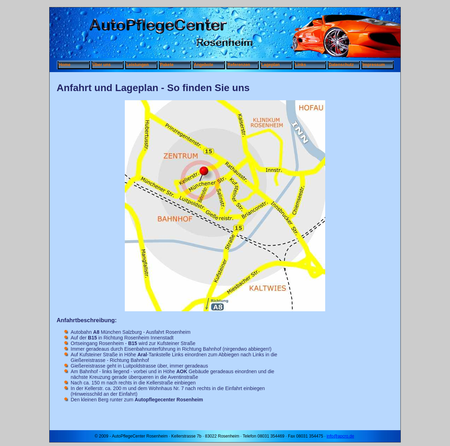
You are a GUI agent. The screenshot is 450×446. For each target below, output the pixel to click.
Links (300, 64)
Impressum (373, 64)
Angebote (203, 64)
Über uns (101, 64)
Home (64, 64)
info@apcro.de (340, 436)
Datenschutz (341, 64)
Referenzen (238, 64)
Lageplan (270, 64)
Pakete (167, 64)
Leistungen (137, 64)
